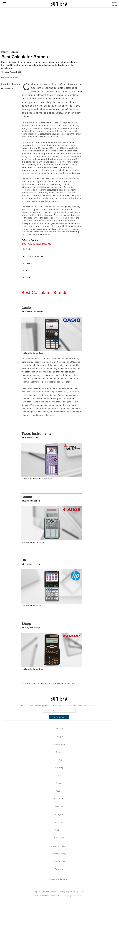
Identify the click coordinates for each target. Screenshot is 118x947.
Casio (26, 353)
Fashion (59, 774)
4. (25, 316)
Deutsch (45, 937)
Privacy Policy (59, 899)
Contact (59, 914)
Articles (59, 852)
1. (27, 295)
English (37, 937)
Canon (26, 542)
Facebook (59, 867)
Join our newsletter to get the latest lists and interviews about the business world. (59, 751)
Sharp (26, 669)
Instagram (59, 860)
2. (33, 302)
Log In (114, 3)
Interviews (59, 844)
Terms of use (59, 907)
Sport (59, 797)
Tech (59, 820)
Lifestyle (59, 782)
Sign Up (114, 5)
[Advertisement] (59, 29)
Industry (59, 813)
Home (59, 805)
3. (27, 309)
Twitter (59, 875)
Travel (59, 828)
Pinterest (59, 883)
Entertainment (58, 789)
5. (27, 323)
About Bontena (59, 891)
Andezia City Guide (59, 924)
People (58, 836)
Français (64, 937)
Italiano (73, 937)
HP (23, 606)
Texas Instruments (36, 479)
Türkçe (81, 937)
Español (54, 937)
